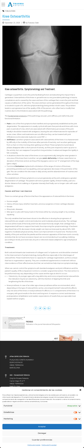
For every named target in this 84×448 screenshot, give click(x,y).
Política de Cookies (34, 445)
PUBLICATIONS (10, 11)
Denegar (42, 433)
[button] (80, 390)
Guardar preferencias (42, 440)
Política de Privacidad (49, 445)
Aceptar (42, 426)
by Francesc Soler (32, 22)
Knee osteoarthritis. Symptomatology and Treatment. (30, 89)
